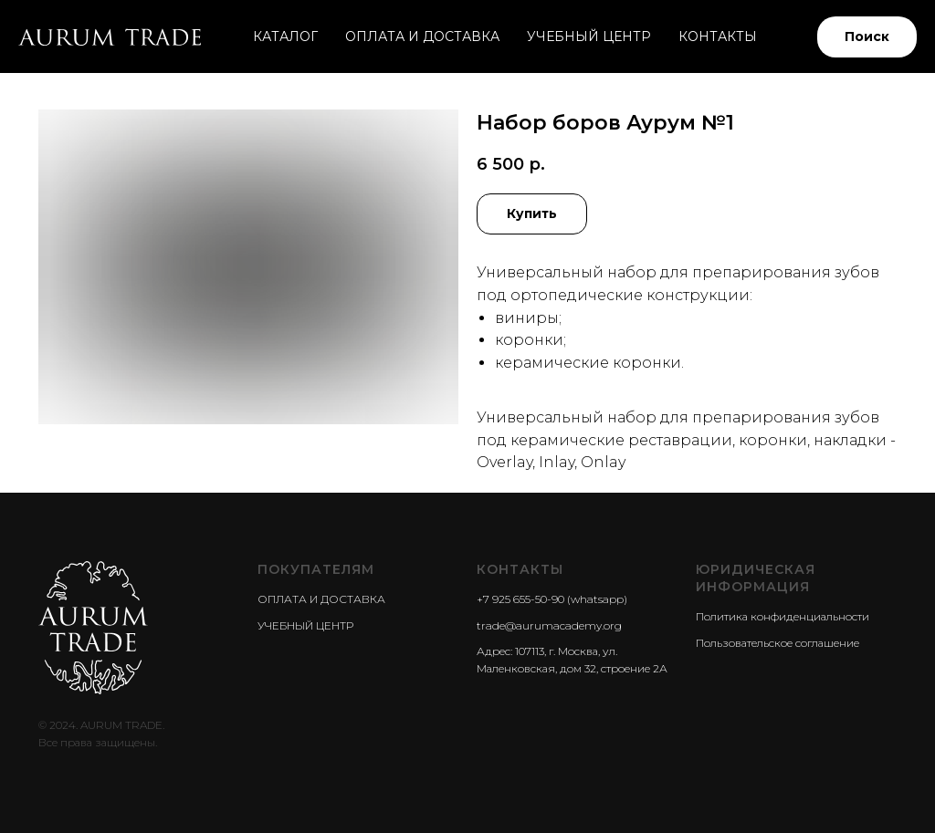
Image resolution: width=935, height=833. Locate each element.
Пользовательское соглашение (777, 643)
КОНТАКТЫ (717, 36)
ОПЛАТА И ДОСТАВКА (422, 36)
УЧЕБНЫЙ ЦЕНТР (589, 36)
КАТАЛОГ (285, 36)
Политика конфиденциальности (782, 616)
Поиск (867, 36)
